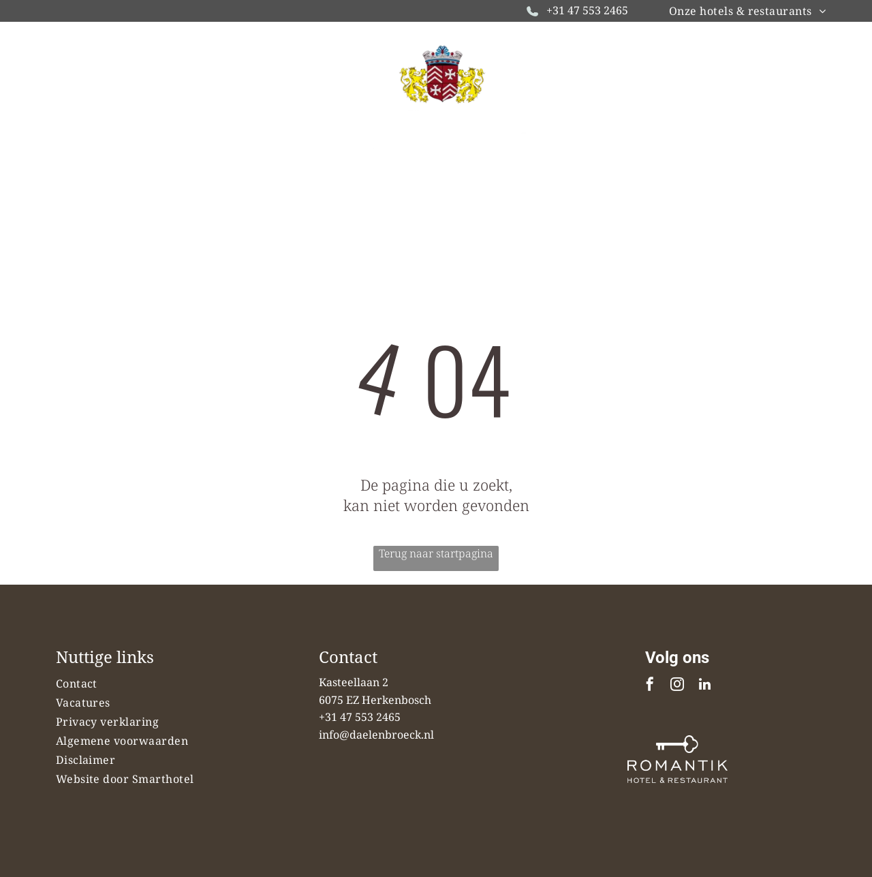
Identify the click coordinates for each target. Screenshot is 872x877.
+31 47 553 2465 (587, 10)
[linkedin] (704, 686)
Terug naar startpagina (436, 553)
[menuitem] (747, 11)
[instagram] (677, 686)
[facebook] (650, 686)
